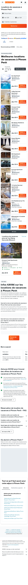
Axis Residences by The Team (18, 201)
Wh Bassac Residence (17, 122)
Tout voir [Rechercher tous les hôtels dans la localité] (24, 236)
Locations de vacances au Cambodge (13, 531)
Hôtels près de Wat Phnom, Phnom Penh (13, 505)
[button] (2, 2)
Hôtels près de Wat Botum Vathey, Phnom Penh (13, 512)
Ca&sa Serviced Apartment (15, 92)
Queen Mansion (15, 138)
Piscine (22, 379)
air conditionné (8, 380)
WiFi (25, 379)
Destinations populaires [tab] (17, 488)
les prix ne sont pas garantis (13, 544)
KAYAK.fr (7, 529)
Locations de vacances (15, 529)
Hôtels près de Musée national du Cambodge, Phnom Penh (11, 515)
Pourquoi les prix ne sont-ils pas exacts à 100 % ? (14, 554)
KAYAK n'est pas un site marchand (14, 549)
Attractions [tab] (6, 488)
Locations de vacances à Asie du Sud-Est (13, 532)
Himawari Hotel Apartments (15, 108)
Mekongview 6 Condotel (18, 216)
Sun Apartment (15, 76)
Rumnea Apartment (16, 169)
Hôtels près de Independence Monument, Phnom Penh (13, 502)
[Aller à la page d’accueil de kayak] (9, 2)
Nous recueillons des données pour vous (14, 552)
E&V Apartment (15, 154)
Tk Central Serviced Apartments (16, 186)
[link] (14, 338)
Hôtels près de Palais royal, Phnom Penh (13, 518)
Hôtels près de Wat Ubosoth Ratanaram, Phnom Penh (13, 508)
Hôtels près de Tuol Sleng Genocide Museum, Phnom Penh (12, 499)
